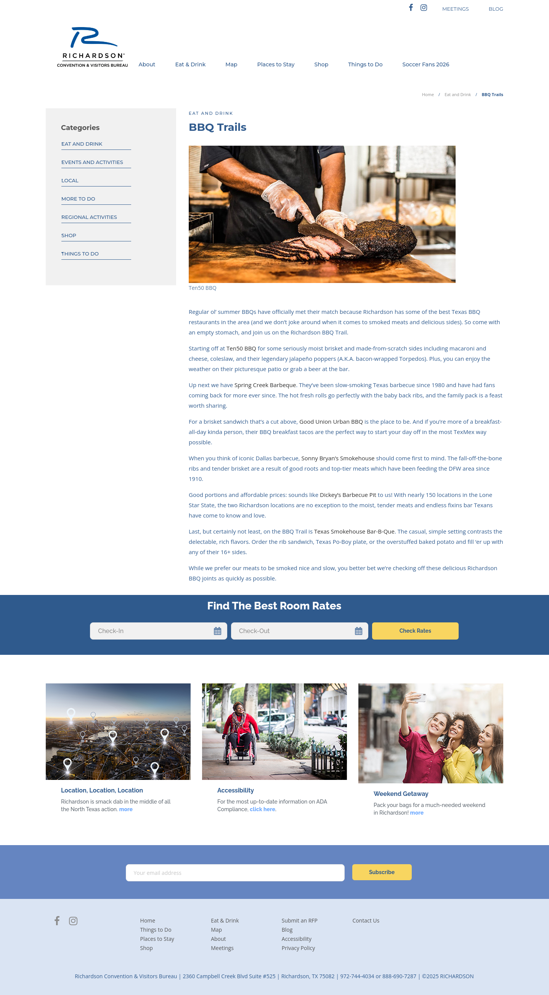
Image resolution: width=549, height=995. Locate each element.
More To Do (78, 199)
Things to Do (365, 64)
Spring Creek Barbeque (265, 385)
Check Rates (415, 631)
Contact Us (365, 920)
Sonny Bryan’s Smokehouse (338, 458)
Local (70, 180)
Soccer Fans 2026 (426, 64)
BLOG (496, 9)
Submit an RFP (300, 920)
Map (231, 64)
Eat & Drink (190, 64)
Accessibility (296, 938)
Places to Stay (276, 64)
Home (428, 94)
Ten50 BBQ (241, 348)
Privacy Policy (298, 948)
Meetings (222, 948)
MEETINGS (455, 9)
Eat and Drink (458, 94)
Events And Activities (92, 162)
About (146, 64)
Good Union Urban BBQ (331, 421)
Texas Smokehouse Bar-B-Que (354, 531)
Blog (287, 929)
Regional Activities (89, 217)
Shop (322, 64)
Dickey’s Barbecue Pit (348, 494)
